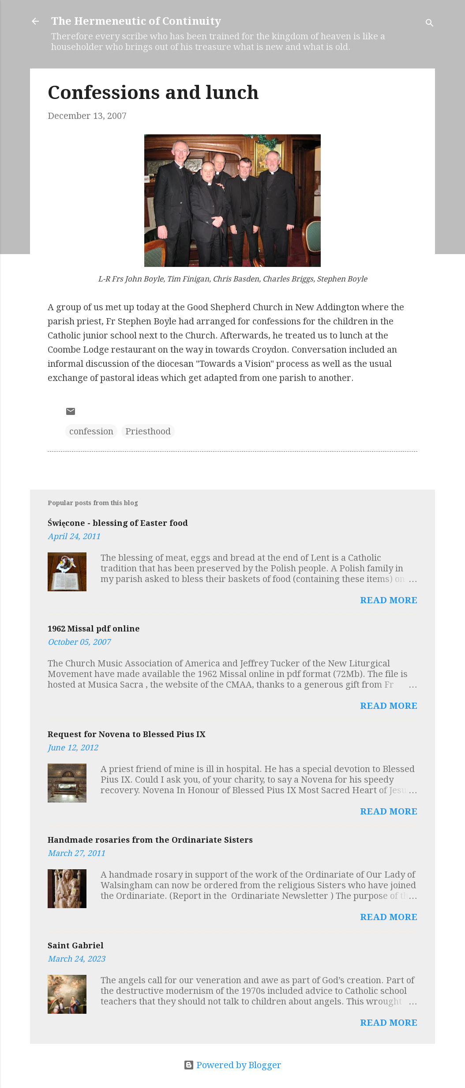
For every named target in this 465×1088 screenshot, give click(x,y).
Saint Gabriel (76, 945)
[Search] (429, 24)
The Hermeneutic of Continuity (136, 21)
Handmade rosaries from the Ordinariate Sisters (150, 840)
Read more (388, 600)
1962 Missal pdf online (94, 628)
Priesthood (148, 431)
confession (91, 431)
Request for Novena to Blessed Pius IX (126, 734)
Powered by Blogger (232, 1065)
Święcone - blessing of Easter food (118, 523)
